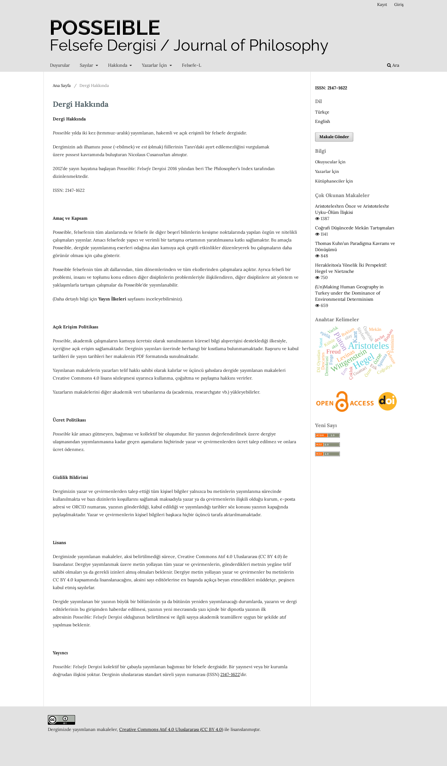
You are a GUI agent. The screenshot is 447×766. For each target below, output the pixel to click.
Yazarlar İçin (155, 65)
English (322, 121)
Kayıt (382, 4)
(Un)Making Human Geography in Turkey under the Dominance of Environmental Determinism (349, 293)
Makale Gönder (334, 136)
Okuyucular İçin (330, 161)
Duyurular (60, 65)
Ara (393, 65)
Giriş (399, 4)
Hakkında (118, 65)
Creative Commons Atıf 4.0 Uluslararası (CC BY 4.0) (171, 729)
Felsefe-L (191, 65)
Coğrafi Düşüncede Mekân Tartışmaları (354, 228)
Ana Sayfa (62, 85)
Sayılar (87, 65)
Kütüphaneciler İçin (334, 181)
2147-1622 (230, 674)
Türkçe (322, 112)
